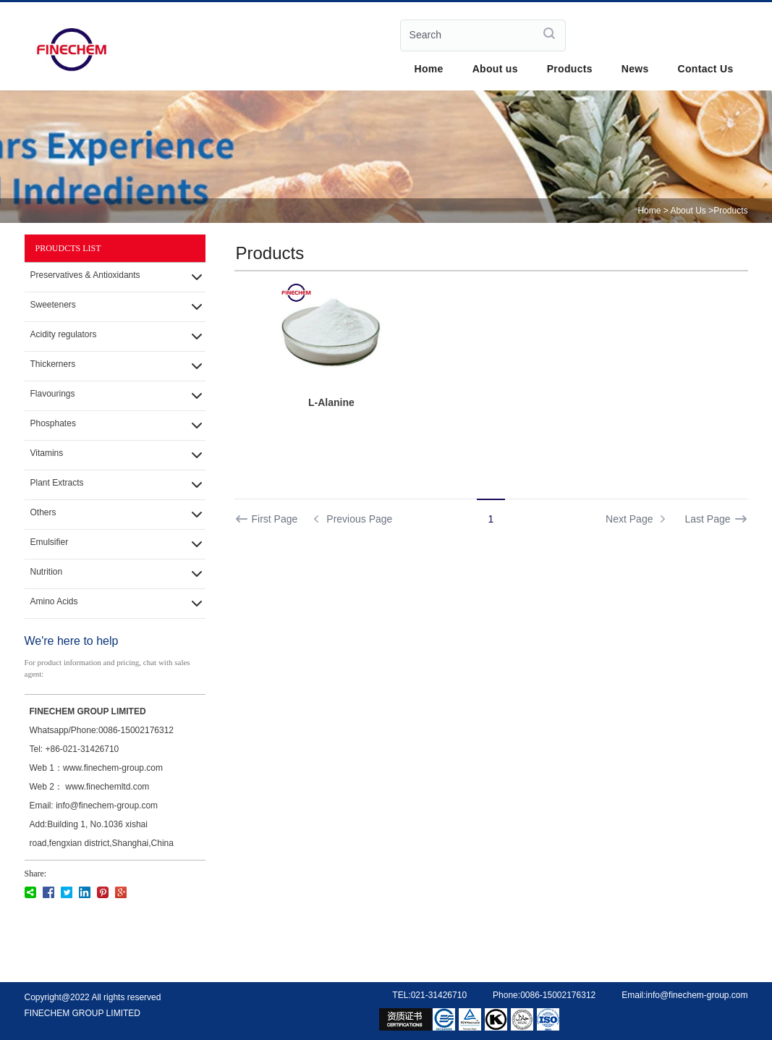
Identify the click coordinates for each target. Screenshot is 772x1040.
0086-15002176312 (557, 995)
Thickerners (53, 364)
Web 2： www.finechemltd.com (90, 787)
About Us (687, 211)
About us (495, 69)
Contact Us (706, 69)
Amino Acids (54, 601)
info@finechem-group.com (697, 995)
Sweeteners (53, 305)
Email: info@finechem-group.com (94, 805)
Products (570, 69)
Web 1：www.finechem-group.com (97, 768)
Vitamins (47, 453)
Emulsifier (49, 542)
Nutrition (46, 572)
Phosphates (53, 423)
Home (429, 69)
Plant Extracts (57, 483)
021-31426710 (439, 995)
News (635, 69)
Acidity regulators (63, 334)
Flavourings (52, 394)
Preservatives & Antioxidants (85, 275)
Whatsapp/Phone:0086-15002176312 (102, 730)
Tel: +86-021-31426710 (74, 749)
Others (43, 512)
